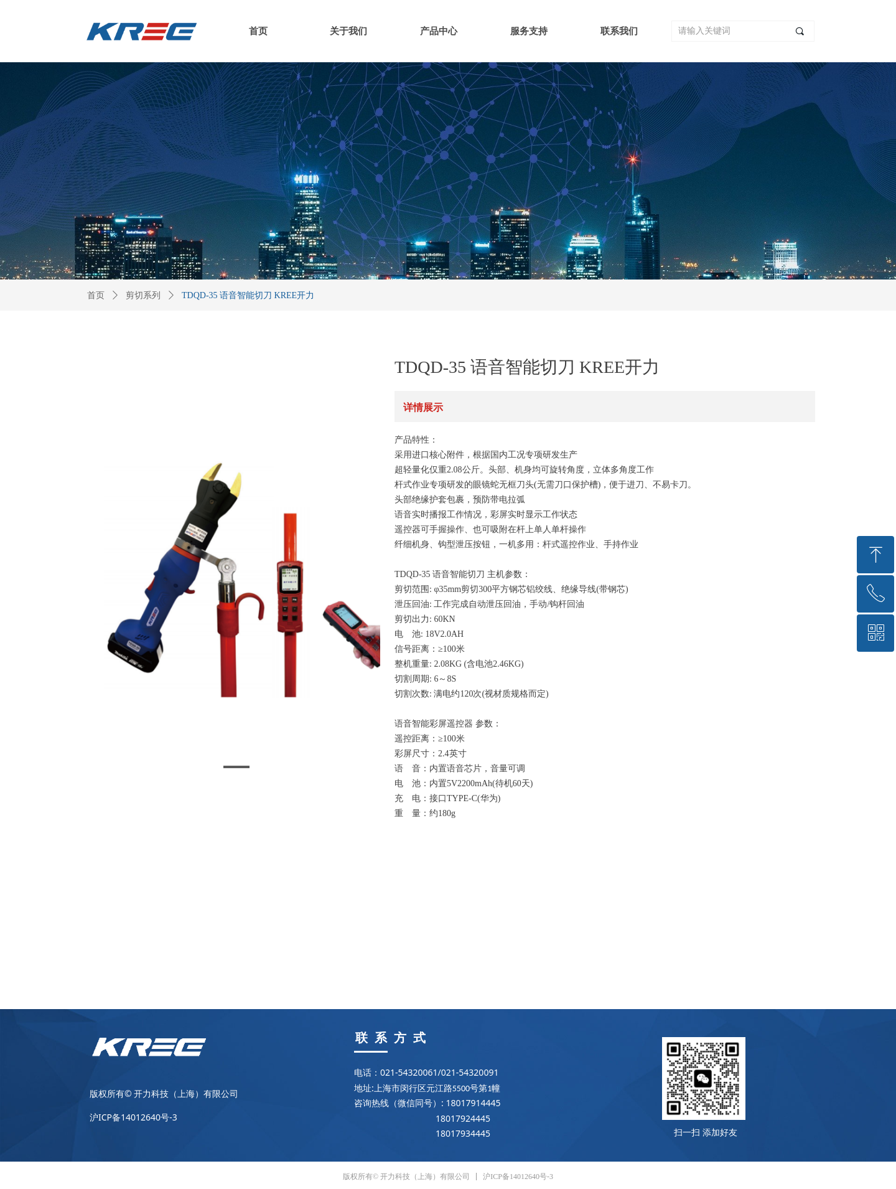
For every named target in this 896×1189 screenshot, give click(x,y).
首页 (96, 295)
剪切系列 (143, 295)
